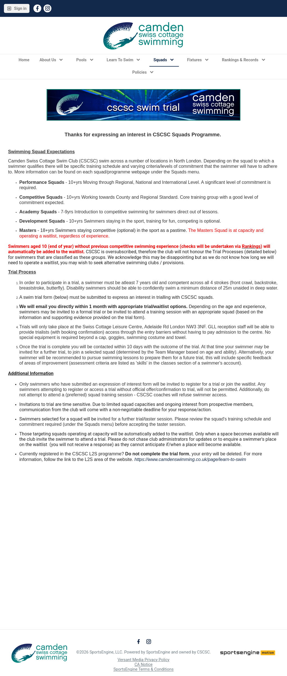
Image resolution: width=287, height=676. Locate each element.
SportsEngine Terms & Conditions (143, 669)
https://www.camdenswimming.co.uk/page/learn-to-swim (190, 459)
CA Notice (143, 664)
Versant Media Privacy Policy (144, 659)
